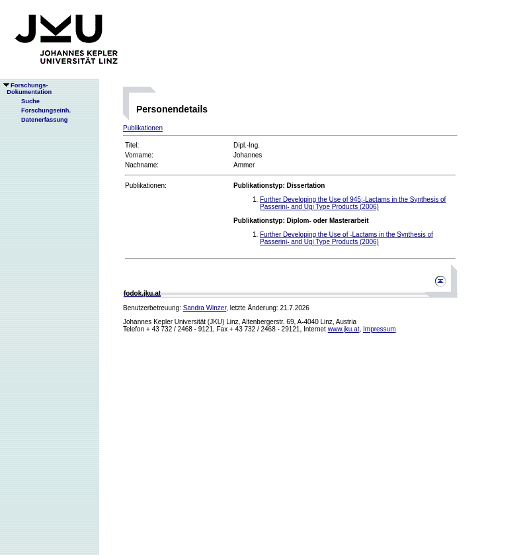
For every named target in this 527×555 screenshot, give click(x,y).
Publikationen (143, 128)
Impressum (379, 329)
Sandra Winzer (205, 308)
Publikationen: (146, 185)
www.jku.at (344, 329)
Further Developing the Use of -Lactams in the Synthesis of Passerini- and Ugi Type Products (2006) (346, 238)
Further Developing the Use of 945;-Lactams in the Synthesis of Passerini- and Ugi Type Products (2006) (353, 203)
